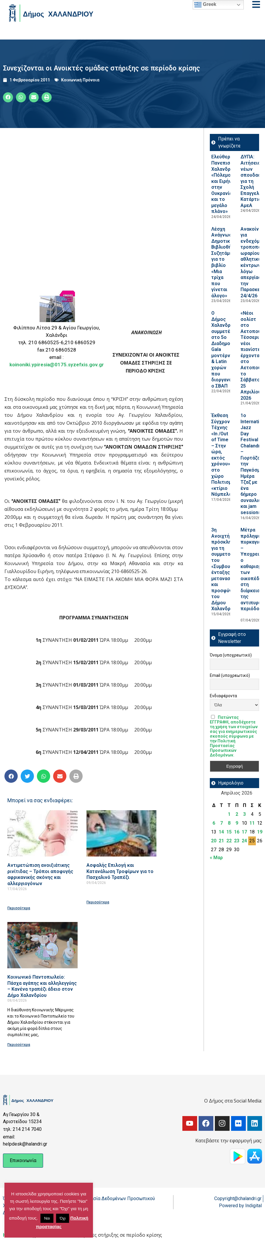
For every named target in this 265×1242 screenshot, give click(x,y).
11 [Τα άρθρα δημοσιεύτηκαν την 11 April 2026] (252, 823)
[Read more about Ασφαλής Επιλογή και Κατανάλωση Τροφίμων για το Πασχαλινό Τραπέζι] (121, 833)
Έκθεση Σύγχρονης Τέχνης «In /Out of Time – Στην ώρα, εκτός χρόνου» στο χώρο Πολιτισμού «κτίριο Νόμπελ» (224, 455)
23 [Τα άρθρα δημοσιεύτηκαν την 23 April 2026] (236, 841)
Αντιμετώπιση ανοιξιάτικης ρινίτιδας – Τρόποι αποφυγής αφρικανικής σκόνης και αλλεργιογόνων (40, 874)
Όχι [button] (63, 1218)
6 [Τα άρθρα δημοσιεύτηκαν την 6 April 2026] (213, 823)
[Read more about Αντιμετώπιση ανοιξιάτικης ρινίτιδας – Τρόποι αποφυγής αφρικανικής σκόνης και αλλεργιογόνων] (42, 833)
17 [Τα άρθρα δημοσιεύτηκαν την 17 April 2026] (244, 832)
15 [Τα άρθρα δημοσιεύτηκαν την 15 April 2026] (229, 832)
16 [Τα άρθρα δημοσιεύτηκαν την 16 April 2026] (236, 832)
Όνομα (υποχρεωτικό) (231, 655)
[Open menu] (256, 4)
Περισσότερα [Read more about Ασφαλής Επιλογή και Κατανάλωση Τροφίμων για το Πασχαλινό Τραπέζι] (97, 902)
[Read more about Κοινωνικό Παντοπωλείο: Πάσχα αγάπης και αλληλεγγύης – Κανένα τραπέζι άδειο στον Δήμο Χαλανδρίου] (42, 945)
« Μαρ (216, 857)
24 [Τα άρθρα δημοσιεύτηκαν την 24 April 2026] (244, 841)
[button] (8, 97)
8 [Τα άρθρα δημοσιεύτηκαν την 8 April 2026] (229, 823)
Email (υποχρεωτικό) (230, 675)
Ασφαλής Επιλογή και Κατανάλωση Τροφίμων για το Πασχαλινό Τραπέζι (119, 871)
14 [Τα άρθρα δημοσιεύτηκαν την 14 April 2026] (221, 832)
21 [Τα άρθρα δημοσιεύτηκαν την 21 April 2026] (221, 841)
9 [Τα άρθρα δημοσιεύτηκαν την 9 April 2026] (236, 823)
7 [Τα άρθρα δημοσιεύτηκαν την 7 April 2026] (221, 823)
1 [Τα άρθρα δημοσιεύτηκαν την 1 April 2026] (229, 814)
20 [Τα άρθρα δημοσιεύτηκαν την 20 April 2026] (213, 841)
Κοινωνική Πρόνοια (80, 80)
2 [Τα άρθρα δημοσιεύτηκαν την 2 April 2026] (236, 814)
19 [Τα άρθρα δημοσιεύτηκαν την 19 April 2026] (259, 832)
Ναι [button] (47, 1218)
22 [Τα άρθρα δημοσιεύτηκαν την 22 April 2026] (229, 841)
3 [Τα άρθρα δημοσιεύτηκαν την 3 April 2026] (244, 814)
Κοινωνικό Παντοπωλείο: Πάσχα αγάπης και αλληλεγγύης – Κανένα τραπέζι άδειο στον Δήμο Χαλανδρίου (42, 986)
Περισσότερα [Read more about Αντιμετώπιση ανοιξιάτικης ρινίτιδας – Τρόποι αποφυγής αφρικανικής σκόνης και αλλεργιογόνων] (18, 908)
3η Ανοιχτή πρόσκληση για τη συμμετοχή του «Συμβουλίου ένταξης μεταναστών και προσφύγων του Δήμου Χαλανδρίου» (225, 569)
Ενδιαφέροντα (223, 695)
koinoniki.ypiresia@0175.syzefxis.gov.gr (56, 364)
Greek (205, 4)
